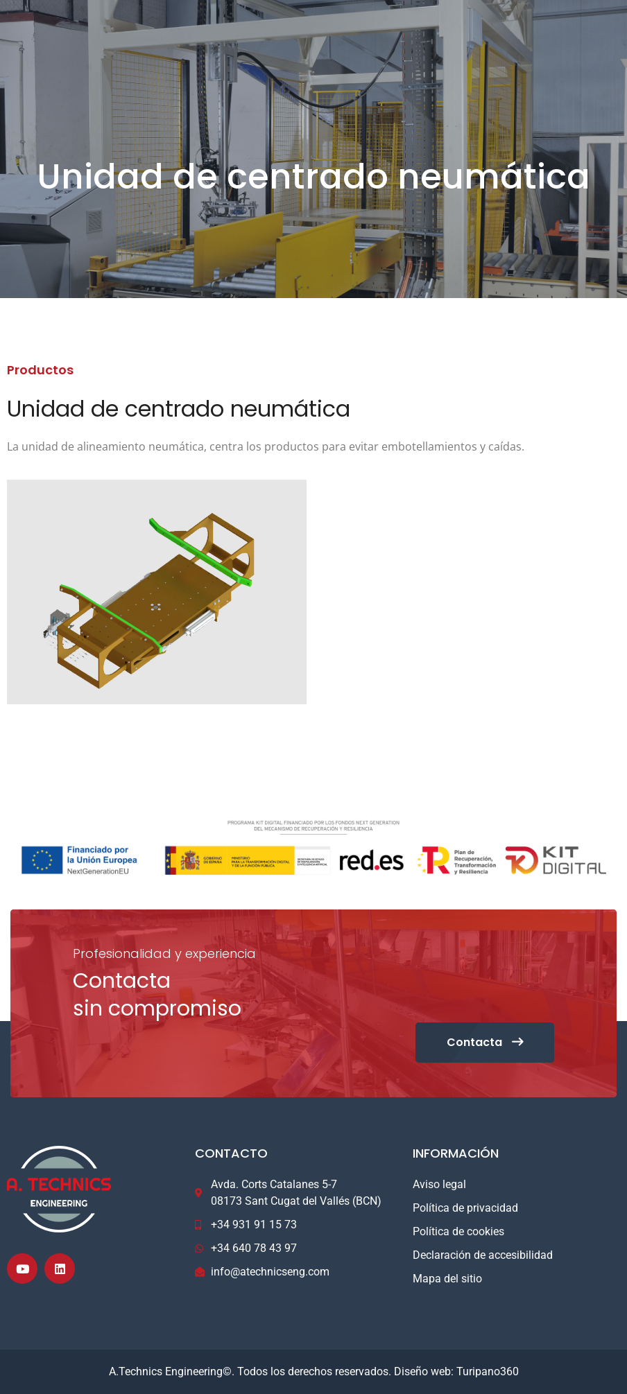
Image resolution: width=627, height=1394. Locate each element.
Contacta (485, 1042)
